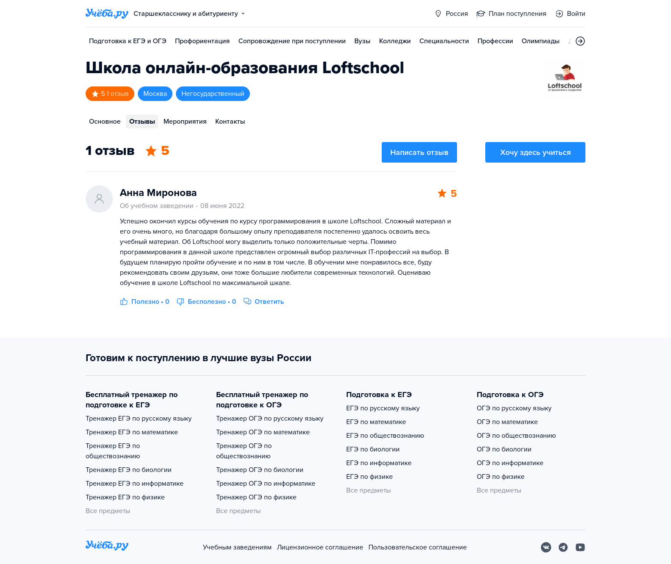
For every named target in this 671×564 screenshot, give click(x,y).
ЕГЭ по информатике (379, 463)
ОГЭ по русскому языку (514, 408)
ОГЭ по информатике (510, 463)
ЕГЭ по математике (376, 422)
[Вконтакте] (546, 547)
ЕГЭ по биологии (373, 449)
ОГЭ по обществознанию (516, 435)
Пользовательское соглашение (417, 547)
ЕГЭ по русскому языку (383, 408)
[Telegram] (563, 547)
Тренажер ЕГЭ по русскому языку (139, 418)
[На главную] (107, 547)
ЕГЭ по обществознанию (385, 435)
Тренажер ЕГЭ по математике (132, 432)
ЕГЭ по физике (369, 476)
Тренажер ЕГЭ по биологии (129, 470)
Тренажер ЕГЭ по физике (125, 497)
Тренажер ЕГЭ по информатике (135, 483)
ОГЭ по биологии (504, 449)
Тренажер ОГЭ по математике (263, 432)
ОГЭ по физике (501, 476)
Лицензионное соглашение (320, 547)
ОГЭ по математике (507, 422)
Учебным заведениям (237, 547)
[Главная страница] (107, 14)
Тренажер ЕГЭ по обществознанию (113, 451)
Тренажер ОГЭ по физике (256, 497)
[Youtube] (580, 547)
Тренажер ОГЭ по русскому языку (270, 418)
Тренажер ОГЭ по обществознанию (244, 451)
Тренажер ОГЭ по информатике (265, 483)
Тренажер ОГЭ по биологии (259, 470)
